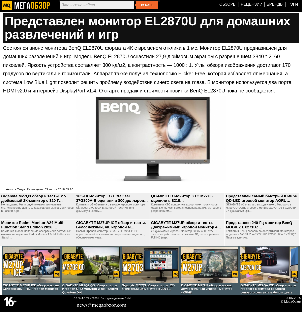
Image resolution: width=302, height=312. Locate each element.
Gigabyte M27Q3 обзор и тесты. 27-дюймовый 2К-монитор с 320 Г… (33, 198)
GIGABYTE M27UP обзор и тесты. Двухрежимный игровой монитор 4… (186, 225)
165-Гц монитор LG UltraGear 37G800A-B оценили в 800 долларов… (112, 198)
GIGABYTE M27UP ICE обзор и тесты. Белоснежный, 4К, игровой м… (111, 225)
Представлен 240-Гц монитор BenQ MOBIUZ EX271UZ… (259, 225)
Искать (146, 4)
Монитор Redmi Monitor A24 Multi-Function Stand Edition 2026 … (33, 225)
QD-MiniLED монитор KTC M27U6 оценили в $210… (182, 198)
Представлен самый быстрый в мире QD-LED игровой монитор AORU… (261, 198)
